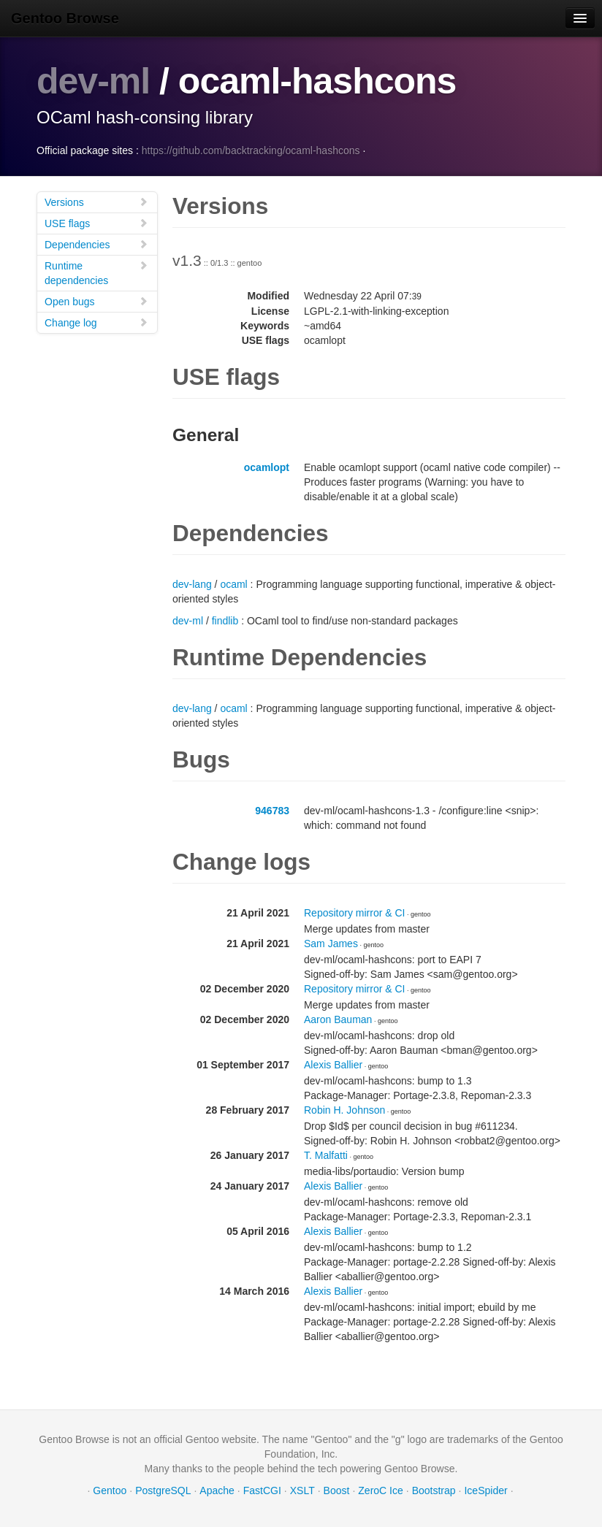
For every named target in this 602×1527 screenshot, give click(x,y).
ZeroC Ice (380, 1490)
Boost (337, 1490)
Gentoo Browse (65, 18)
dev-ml (93, 81)
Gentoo (109, 1490)
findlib (225, 621)
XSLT (302, 1490)
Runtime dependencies (96, 272)
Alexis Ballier (333, 1065)
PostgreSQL (163, 1490)
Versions (96, 202)
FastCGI (262, 1490)
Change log (96, 322)
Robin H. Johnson (344, 1110)
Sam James (331, 943)
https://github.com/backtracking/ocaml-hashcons (251, 150)
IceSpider (485, 1490)
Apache (216, 1490)
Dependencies (96, 244)
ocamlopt (266, 467)
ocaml (233, 584)
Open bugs (96, 301)
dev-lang (192, 584)
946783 (272, 810)
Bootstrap (434, 1490)
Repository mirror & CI (354, 913)
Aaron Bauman (338, 1019)
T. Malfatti (326, 1155)
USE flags (96, 223)
